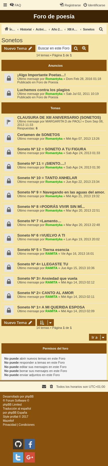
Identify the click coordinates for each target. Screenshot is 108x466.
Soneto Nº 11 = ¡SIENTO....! (41, 163)
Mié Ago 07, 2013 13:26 (82, 138)
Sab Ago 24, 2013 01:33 (83, 153)
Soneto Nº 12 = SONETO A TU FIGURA (51, 149)
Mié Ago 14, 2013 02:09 (77, 311)
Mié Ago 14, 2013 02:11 (77, 296)
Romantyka (54, 78)
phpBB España (17, 412)
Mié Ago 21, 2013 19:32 (82, 196)
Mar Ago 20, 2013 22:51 (83, 210)
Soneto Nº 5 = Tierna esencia (43, 250)
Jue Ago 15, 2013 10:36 (77, 268)
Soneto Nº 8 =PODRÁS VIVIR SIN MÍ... (51, 206)
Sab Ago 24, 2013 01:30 (83, 167)
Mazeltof (8, 420)
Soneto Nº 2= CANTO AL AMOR (45, 293)
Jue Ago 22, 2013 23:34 (82, 181)
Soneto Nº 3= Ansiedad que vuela (47, 278)
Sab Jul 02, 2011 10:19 (82, 93)
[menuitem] (15, 5)
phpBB (29, 396)
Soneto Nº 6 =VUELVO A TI (41, 235)
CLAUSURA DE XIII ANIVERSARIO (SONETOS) (59, 117)
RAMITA (52, 253)
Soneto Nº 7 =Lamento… (39, 221)
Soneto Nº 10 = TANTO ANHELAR (47, 178)
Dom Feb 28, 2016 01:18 (83, 78)
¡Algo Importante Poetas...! (41, 75)
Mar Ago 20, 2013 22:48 (83, 225)
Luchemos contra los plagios (43, 90)
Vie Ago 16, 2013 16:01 (77, 253)
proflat (14, 416)
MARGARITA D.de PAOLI (64, 121)
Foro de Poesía (47, 82)
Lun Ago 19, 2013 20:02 (83, 239)
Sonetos (11, 40)
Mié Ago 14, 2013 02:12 (77, 282)
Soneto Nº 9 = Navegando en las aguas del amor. (61, 192)
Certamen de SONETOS (38, 135)
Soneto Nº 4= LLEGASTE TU (42, 264)
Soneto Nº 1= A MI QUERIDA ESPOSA (51, 307)
